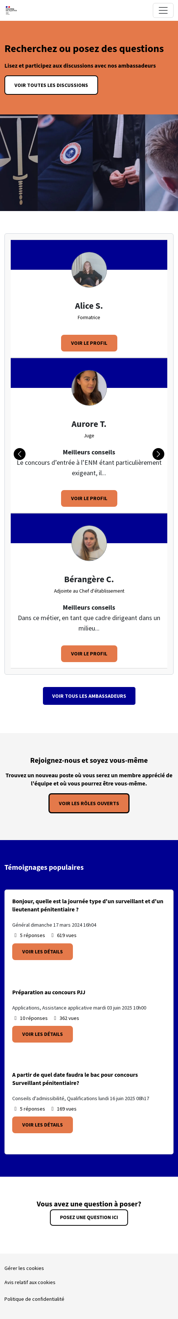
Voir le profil (89, 343)
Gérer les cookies (24, 1268)
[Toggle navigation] (163, 10)
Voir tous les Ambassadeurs (89, 696)
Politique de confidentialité (34, 1299)
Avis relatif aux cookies (30, 1282)
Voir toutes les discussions (51, 85)
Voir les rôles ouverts (89, 803)
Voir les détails (42, 951)
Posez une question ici (89, 1217)
